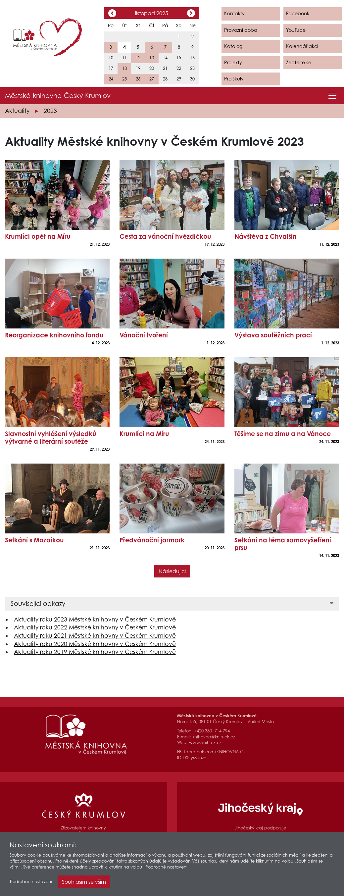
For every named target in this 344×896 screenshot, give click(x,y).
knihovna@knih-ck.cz (213, 736)
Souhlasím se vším (84, 883)
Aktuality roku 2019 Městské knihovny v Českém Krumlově (95, 651)
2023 (50, 110)
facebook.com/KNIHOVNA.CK (215, 751)
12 (138, 57)
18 (124, 68)
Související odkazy (38, 603)
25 (124, 78)
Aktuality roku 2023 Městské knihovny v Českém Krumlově (95, 619)
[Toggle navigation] (332, 95)
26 (138, 78)
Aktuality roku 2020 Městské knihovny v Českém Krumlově (95, 643)
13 (151, 57)
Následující (172, 571)
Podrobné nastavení (31, 882)
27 (151, 78)
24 (111, 78)
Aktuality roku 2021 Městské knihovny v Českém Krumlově (95, 635)
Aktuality (17, 110)
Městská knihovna (58, 96)
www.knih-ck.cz (205, 742)
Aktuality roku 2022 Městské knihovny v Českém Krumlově (95, 627)
